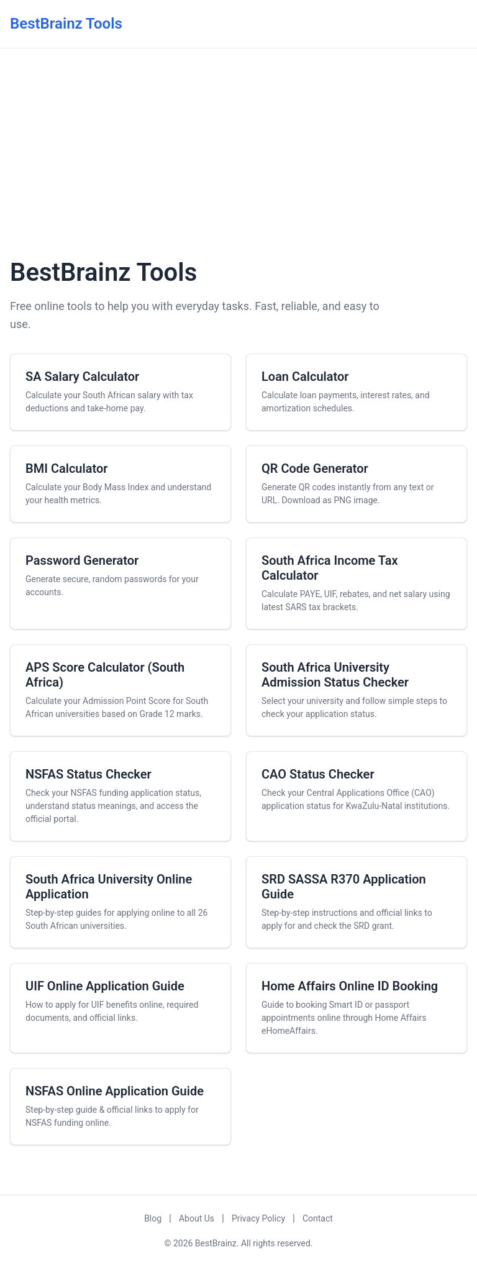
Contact (317, 1218)
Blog (152, 1218)
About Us (196, 1218)
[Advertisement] (238, 151)
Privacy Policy (258, 1218)
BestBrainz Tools (66, 23)
